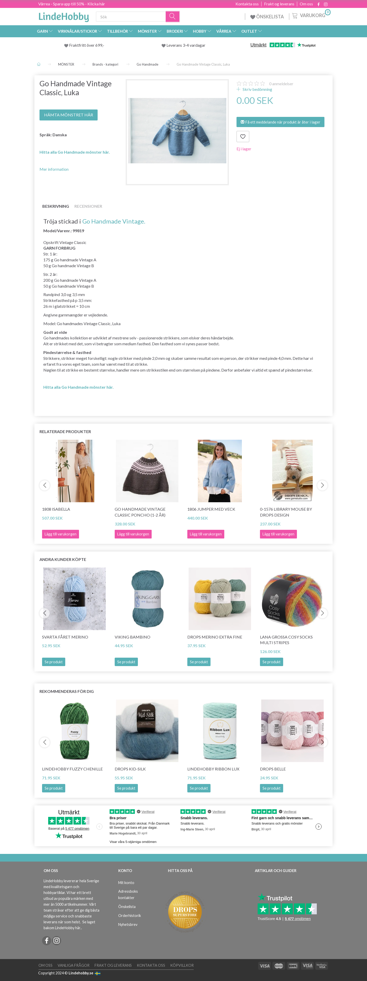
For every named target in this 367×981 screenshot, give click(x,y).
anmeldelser (281, 83)
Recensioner (88, 206)
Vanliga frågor (73, 965)
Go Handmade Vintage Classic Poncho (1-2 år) (140, 512)
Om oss (306, 4)
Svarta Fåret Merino (65, 636)
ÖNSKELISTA (267, 16)
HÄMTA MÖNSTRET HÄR (68, 114)
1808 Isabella (56, 509)
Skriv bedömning (257, 89)
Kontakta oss (247, 4)
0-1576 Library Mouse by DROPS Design (286, 512)
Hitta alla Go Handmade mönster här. (75, 152)
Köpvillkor (182, 965)
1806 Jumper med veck (211, 509)
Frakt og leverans (279, 4)
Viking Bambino (132, 636)
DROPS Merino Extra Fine (214, 636)
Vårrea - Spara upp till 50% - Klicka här (71, 3)
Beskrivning (55, 206)
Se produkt (54, 662)
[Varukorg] (310, 15)
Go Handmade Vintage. (113, 221)
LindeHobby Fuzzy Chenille (72, 768)
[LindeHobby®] (63, 15)
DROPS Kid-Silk (130, 768)
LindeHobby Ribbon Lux (213, 768)
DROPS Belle (273, 768)
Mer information (54, 169)
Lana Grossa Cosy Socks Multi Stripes (286, 639)
